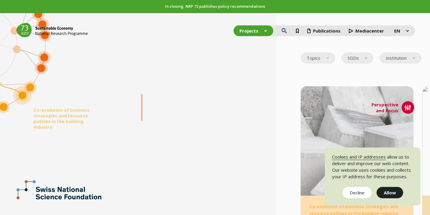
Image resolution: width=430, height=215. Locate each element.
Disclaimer (315, 187)
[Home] (52, 30)
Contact (313, 193)
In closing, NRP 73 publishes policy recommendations (215, 6)
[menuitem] (416, 58)
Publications (323, 31)
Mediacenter (366, 31)
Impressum (271, 193)
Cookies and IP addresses (359, 157)
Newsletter (271, 187)
